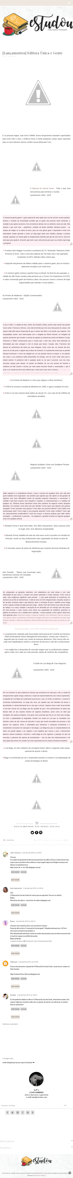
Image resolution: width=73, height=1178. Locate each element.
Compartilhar (47, 840)
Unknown (13, 962)
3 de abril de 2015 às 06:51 (26, 921)
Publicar (58, 840)
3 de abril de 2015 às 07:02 (28, 962)
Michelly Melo (40, 1175)
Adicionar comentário (10, 1024)
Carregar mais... (8, 1058)
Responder (15, 872)
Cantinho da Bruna (16, 941)
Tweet (37, 840)
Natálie (13, 995)
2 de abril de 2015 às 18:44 (33, 888)
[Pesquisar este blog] (26, 1105)
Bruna (12, 921)
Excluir (23, 872)
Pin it (66, 840)
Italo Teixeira (15, 853)
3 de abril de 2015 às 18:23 (27, 995)
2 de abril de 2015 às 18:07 (32, 853)
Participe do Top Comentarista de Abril (38, 941)
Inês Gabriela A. (16, 888)
